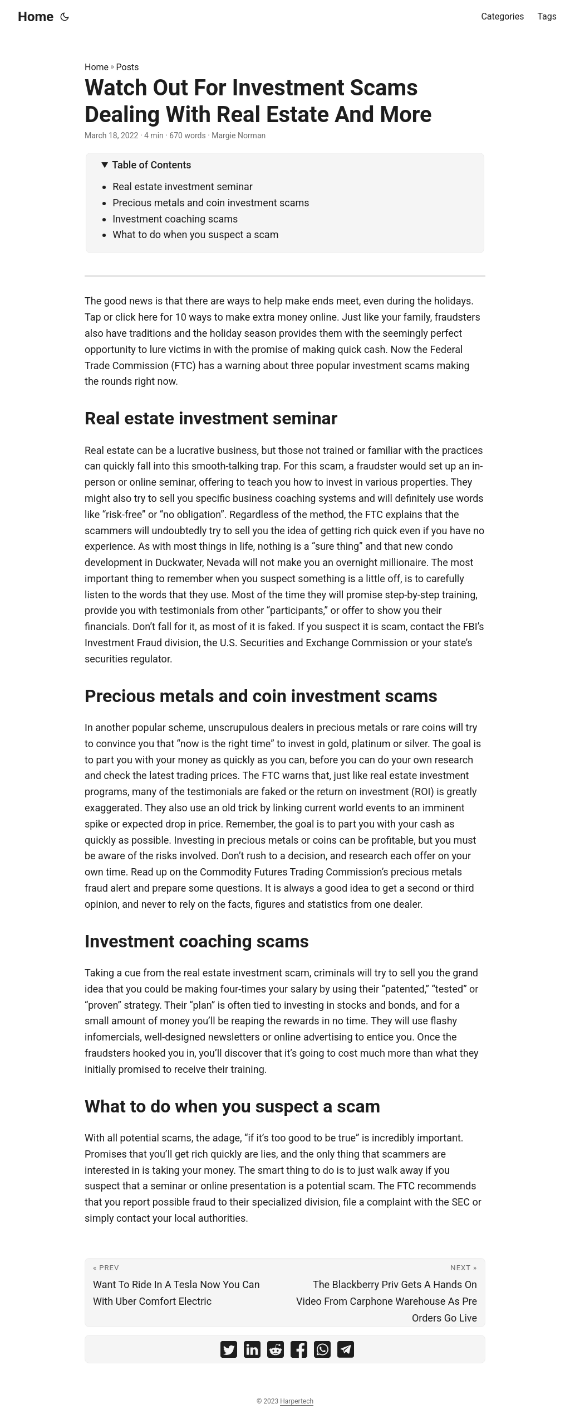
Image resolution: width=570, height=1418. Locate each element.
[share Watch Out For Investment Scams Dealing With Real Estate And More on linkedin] (252, 1352)
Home (35, 17)
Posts (127, 67)
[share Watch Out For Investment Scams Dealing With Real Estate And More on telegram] (345, 1352)
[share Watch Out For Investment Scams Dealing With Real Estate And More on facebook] (299, 1352)
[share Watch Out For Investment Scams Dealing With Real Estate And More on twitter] (228, 1352)
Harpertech (296, 1401)
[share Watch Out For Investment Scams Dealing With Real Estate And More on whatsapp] (322, 1352)
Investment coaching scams (175, 219)
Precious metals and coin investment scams (210, 203)
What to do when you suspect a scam (195, 234)
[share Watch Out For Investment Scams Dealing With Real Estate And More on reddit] (275, 1352)
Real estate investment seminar (182, 186)
